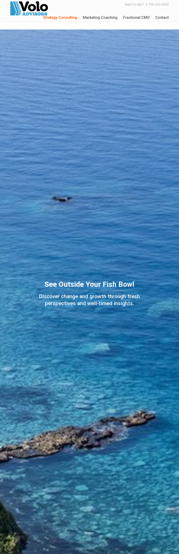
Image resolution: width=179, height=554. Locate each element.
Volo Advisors (29, 8)
